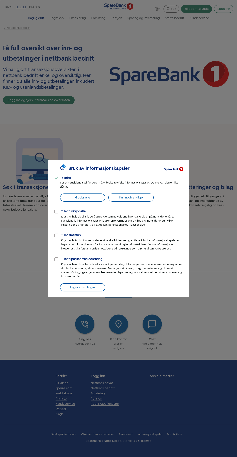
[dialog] (118, 228)
